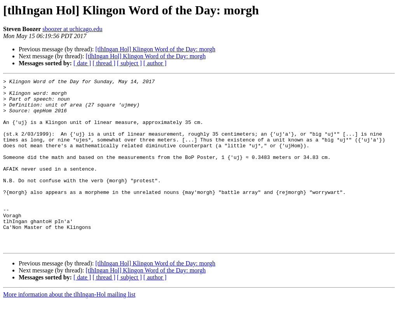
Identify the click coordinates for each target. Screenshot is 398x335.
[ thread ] (104, 63)
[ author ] (155, 63)
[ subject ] (129, 63)
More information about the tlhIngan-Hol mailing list (69, 328)
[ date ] (82, 63)
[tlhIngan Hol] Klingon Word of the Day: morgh (155, 49)
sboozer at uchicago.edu (72, 29)
